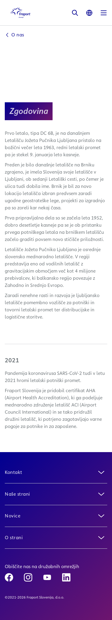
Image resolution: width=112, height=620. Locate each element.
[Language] (89, 12)
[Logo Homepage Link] (20, 12)
